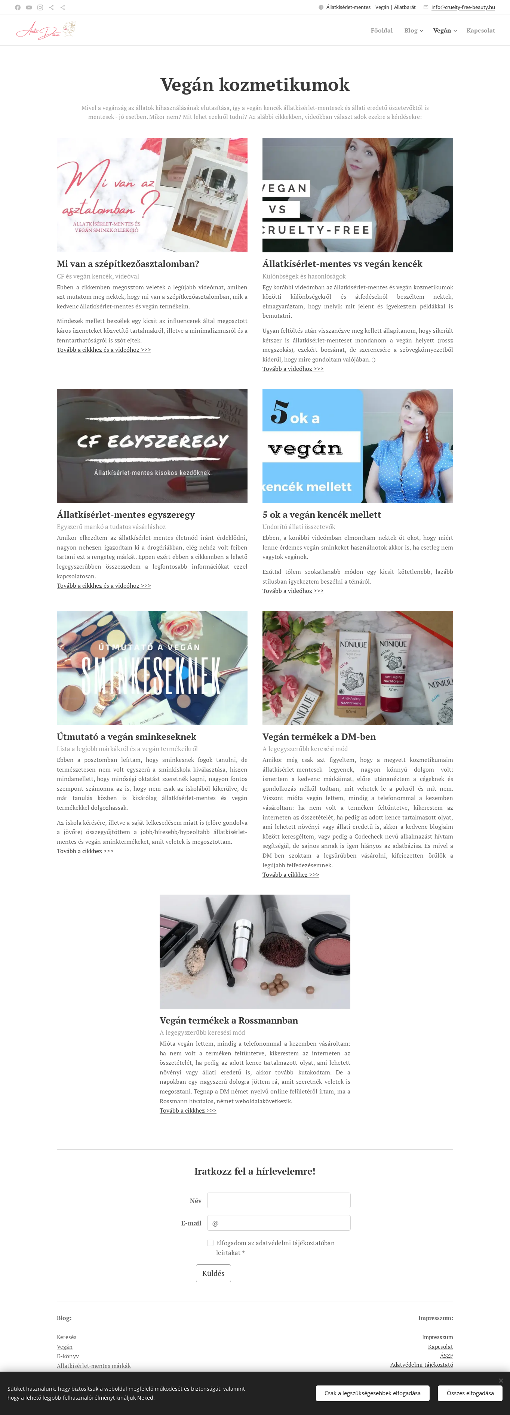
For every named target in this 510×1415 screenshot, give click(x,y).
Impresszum (437, 1337)
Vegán (65, 1346)
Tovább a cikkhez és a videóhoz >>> (104, 349)
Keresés (67, 1337)
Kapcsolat (440, 1346)
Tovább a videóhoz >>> (293, 368)
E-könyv (68, 1356)
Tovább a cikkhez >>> (85, 851)
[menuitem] (378, 30)
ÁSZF (446, 1355)
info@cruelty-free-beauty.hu (463, 7)
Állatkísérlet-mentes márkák (94, 1365)
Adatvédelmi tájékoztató (421, 1364)
